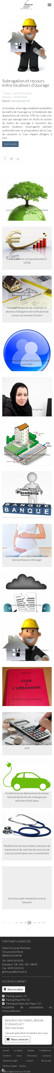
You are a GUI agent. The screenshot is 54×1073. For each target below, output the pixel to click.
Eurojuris (47, 1055)
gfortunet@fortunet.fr (14, 971)
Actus (19, 1055)
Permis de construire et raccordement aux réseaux (27, 456)
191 (34, 923)
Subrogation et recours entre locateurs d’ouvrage (27, 652)
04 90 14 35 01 (15, 968)
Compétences (45, 1050)
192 (38, 923)
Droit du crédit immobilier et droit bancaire (27, 900)
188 (21, 923)
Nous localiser (15, 989)
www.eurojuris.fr (20, 100)
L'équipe (31, 1050)
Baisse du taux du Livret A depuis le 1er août (27, 746)
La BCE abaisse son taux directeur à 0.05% (27, 260)
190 (30, 923)
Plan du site (46, 1060)
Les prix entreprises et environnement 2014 (27, 211)
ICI (25, 996)
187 (16, 923)
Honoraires (32, 1055)
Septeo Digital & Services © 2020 (16, 1071)
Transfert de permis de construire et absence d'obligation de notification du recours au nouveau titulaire (27, 311)
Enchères (7, 1055)
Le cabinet (18, 1050)
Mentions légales (10, 1066)
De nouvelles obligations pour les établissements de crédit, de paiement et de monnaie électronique (27, 507)
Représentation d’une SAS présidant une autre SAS (27, 362)
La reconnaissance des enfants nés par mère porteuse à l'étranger (27, 557)
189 (25, 923)
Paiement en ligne (10, 1060)
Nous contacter (20, 1039)
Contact (29, 1060)
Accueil (6, 1050)
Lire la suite (10, 144)
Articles (22, 1066)
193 (43, 923)
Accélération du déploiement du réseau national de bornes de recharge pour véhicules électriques (27, 797)
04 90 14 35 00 (15, 960)
